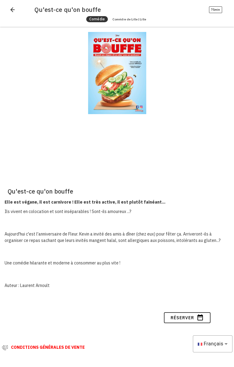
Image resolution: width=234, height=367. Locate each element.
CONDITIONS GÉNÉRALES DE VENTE (48, 347)
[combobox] (213, 344)
